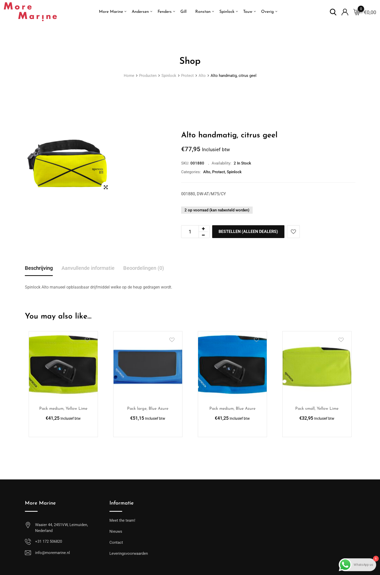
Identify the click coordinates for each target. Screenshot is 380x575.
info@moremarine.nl (52, 552)
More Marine (111, 12)
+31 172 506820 (48, 541)
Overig (267, 12)
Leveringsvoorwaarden (128, 553)
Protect (218, 172)
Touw (247, 12)
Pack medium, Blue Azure (232, 409)
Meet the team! (122, 520)
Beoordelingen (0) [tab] (143, 268)
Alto (206, 172)
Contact (116, 542)
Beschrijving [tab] (39, 268)
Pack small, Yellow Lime (316, 409)
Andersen (140, 12)
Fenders (165, 12)
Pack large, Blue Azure (147, 409)
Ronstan (203, 12)
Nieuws (115, 531)
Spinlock (226, 12)
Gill (183, 12)
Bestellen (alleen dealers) (248, 231)
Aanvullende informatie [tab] (88, 268)
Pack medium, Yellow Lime (63, 409)
